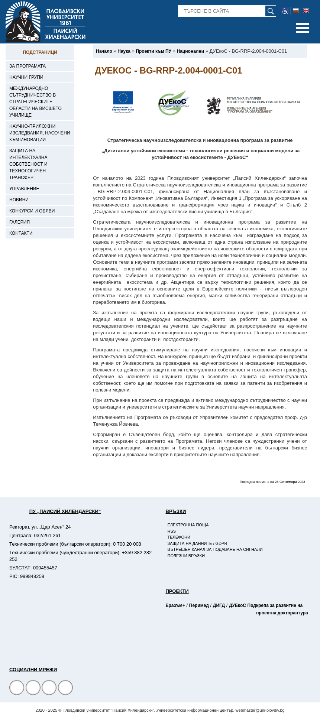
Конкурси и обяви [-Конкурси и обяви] (32, 211)
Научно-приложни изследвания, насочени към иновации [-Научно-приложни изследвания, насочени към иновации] (39, 133)
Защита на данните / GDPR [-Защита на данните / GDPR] (197, 543)
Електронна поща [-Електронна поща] (188, 525)
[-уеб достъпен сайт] (285, 10)
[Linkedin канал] (65, 688)
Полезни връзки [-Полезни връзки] (186, 555)
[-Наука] (123, 51)
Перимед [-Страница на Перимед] (199, 605)
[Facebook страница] (33, 688)
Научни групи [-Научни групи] (26, 77)
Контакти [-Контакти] (21, 233)
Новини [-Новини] (19, 199)
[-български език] (296, 10)
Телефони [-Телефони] (179, 537)
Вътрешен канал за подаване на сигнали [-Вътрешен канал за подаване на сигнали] (215, 549)
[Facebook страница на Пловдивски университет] (16, 688)
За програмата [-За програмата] (27, 66)
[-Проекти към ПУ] (153, 51)
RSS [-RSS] (172, 531)
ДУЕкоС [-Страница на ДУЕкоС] (237, 605)
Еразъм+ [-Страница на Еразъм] (175, 605)
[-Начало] (104, 51)
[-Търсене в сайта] (227, 11)
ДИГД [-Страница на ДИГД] (219, 605)
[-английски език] (306, 10)
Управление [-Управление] (24, 188)
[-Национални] (190, 51)
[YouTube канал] (49, 688)
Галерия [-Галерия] (19, 222)
